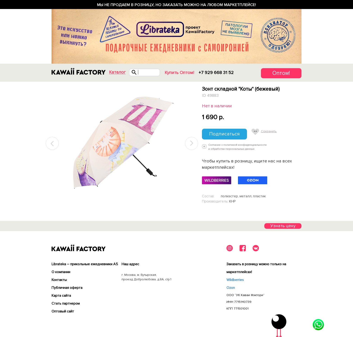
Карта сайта (61, 295)
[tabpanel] (122, 143)
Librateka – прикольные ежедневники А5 (85, 264)
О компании (61, 272)
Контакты (59, 280)
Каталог (117, 72)
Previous (52, 143)
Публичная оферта (67, 287)
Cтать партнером (66, 303)
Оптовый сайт (63, 311)
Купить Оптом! (179, 72)
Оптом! (281, 73)
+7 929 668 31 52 (216, 72)
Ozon (230, 287)
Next (191, 143)
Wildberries (235, 280)
